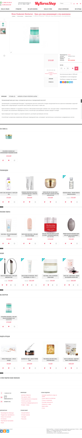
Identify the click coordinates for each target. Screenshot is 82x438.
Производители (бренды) (7, 413)
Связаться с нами (46, 404)
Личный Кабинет (25, 413)
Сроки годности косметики (48, 398)
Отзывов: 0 (51, 72)
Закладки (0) (77, 3)
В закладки (73, 68)
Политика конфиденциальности (29, 403)
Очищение (18, 9)
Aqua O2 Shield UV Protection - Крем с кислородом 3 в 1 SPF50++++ (30, 276)
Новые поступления (6, 416)
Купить (3, 160)
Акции (2, 422)
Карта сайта (45, 406)
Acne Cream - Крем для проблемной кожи (9, 235)
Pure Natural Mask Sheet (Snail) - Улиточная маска (50, 359)
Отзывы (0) (51, 82)
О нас (43, 408)
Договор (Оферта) (26, 395)
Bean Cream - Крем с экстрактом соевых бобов (50, 276)
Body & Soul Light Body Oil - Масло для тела (8, 193)
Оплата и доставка (26, 401)
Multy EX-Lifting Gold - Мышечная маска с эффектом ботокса (71, 359)
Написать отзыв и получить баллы (51, 74)
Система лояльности (47, 402)
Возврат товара (25, 405)
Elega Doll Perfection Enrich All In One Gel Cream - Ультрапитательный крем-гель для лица (50, 235)
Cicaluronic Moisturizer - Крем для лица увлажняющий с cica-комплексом (9, 318)
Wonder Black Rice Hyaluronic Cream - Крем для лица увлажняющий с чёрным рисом (71, 235)
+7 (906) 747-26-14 (7, 2)
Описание (51, 78)
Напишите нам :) (7, 401)
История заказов (25, 415)
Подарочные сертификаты (7, 415)
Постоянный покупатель (74, 3)
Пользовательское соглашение (29, 399)
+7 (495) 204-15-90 (6, 4)
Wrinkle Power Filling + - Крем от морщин (9, 359)
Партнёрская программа (7, 420)
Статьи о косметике (47, 400)
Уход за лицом (5, 9)
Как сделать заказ (25, 397)
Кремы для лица (28, 16)
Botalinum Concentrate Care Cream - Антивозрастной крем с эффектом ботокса (29, 193)
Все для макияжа (33, 9)
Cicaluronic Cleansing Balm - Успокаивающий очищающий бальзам (8, 151)
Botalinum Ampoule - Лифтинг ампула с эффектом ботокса (71, 193)
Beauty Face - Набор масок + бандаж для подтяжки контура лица (71, 276)
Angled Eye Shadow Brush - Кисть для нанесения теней (9, 276)
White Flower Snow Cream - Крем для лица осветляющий (30, 235)
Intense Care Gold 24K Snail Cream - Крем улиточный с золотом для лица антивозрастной (50, 193)
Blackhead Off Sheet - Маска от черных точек (29, 359)
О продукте (14, 160)
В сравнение (11, 285)
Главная (13, 16)
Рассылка (23, 418)
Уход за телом (48, 9)
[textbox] (66, 3)
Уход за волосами (63, 9)
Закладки (23, 416)
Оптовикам (3, 418)
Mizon (69, 54)
